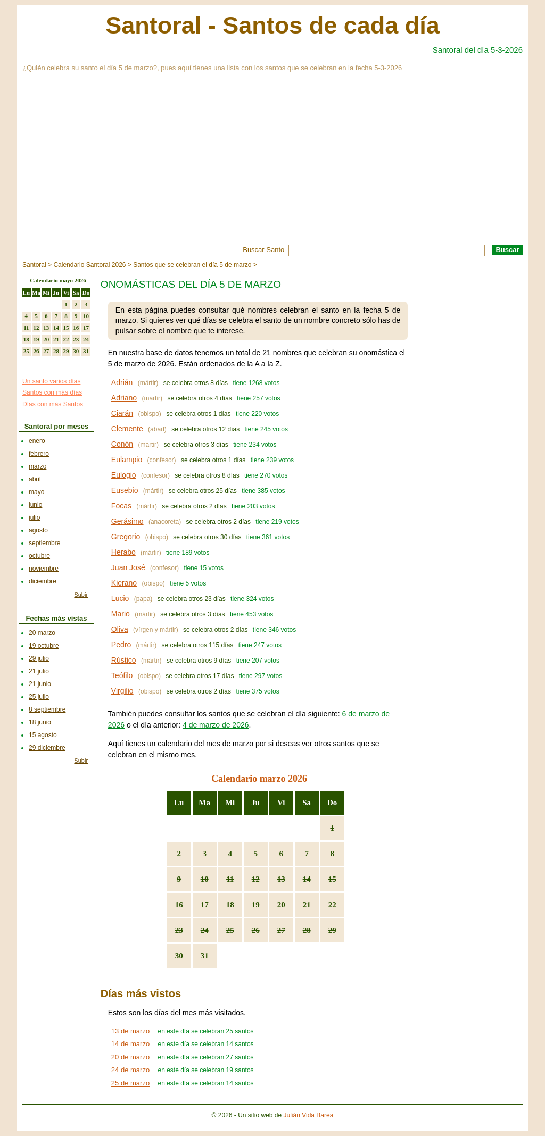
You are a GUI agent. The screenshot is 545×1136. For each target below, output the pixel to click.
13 (281, 879)
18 (230, 904)
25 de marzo (130, 1083)
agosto (38, 530)
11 (230, 879)
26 (256, 930)
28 (307, 930)
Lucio (120, 598)
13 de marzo (130, 1031)
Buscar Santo (263, 250)
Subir (81, 594)
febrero (39, 453)
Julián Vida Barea (309, 1115)
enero (37, 441)
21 (307, 904)
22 (332, 904)
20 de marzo (130, 1057)
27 (281, 930)
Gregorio (125, 536)
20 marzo (42, 633)
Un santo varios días (51, 381)
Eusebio (124, 490)
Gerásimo (127, 521)
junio (35, 504)
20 (281, 904)
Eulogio (123, 475)
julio (34, 517)
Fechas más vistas (56, 618)
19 (256, 904)
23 (179, 930)
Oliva (119, 629)
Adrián (122, 382)
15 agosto (43, 735)
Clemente (127, 428)
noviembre (44, 568)
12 (256, 879)
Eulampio (126, 459)
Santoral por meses (56, 426)
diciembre (42, 581)
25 (230, 930)
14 (307, 879)
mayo (36, 492)
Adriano (124, 398)
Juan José (128, 567)
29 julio (39, 658)
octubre (39, 555)
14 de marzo (130, 1044)
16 (179, 904)
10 (205, 879)
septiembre (44, 543)
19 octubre (44, 645)
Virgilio (122, 691)
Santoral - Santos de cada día (272, 25)
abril (35, 479)
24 (205, 930)
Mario (120, 613)
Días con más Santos (52, 404)
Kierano (124, 583)
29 (332, 930)
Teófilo (122, 675)
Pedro (121, 644)
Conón (122, 444)
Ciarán (122, 413)
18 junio (40, 722)
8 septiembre (47, 709)
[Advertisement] (272, 164)
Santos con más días (52, 392)
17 (205, 904)
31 (205, 955)
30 (179, 955)
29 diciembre (47, 747)
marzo (37, 466)
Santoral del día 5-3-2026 (478, 49)
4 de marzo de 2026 (216, 725)
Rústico (123, 660)
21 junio (40, 684)
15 (332, 879)
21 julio (39, 671)
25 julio (39, 696)
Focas (121, 506)
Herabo (123, 552)
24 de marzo (130, 1070)
